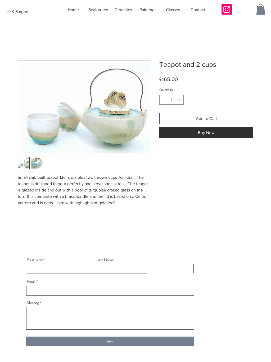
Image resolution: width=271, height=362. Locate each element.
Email (31, 281)
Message (34, 303)
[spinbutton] (171, 99)
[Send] (110, 341)
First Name (36, 260)
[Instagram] (227, 9)
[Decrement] (163, 99)
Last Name (105, 260)
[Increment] (179, 99)
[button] (260, 9)
